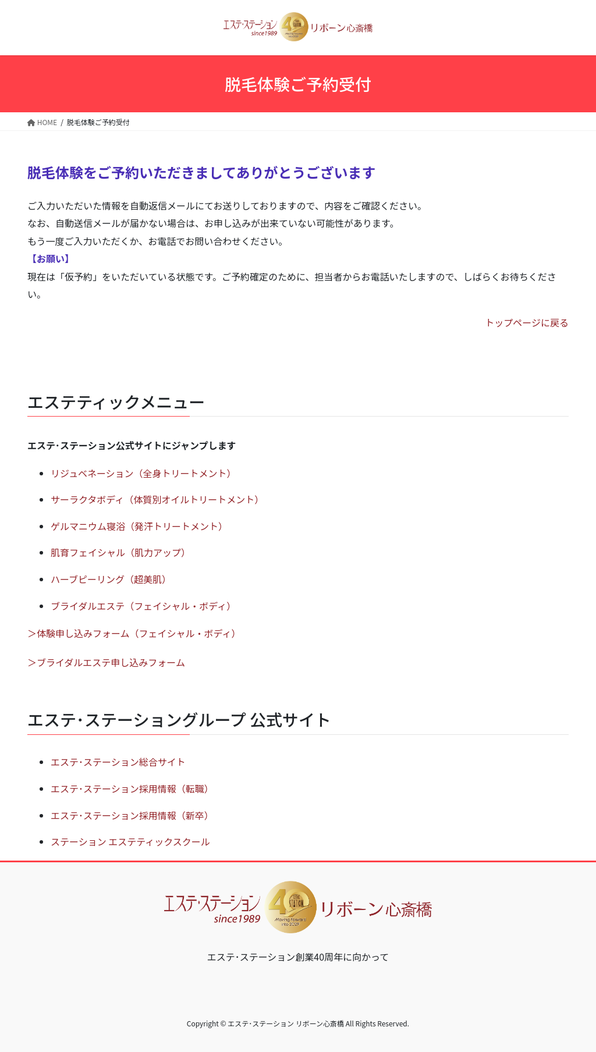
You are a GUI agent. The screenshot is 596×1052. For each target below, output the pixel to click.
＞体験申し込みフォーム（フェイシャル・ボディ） (133, 633)
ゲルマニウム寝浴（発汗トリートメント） (139, 526)
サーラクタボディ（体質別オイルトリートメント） (157, 499)
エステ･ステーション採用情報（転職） (132, 788)
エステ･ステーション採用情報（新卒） (132, 815)
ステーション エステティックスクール (130, 841)
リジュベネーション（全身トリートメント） (143, 473)
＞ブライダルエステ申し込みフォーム (106, 662)
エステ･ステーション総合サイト (118, 762)
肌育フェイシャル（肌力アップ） (120, 552)
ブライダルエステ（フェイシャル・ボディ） (143, 606)
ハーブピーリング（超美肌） (111, 579)
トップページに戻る (527, 322)
